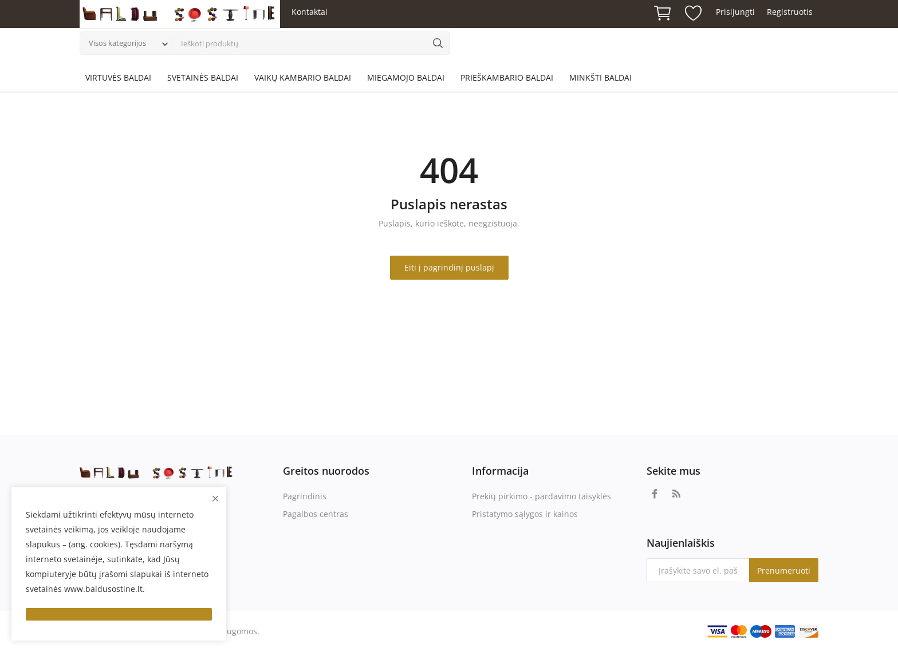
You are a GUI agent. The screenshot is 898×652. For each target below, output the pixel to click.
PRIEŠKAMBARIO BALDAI (506, 77)
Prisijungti (735, 11)
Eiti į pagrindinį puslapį (449, 267)
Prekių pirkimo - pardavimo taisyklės (541, 496)
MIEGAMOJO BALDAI (405, 77)
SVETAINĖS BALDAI (202, 77)
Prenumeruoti (783, 570)
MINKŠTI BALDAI (600, 77)
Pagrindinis (304, 496)
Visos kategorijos (117, 43)
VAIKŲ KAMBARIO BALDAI (302, 77)
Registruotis (790, 11)
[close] (215, 498)
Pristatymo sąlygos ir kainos (525, 513)
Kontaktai (310, 11)
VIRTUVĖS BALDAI (118, 77)
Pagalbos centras (315, 513)
